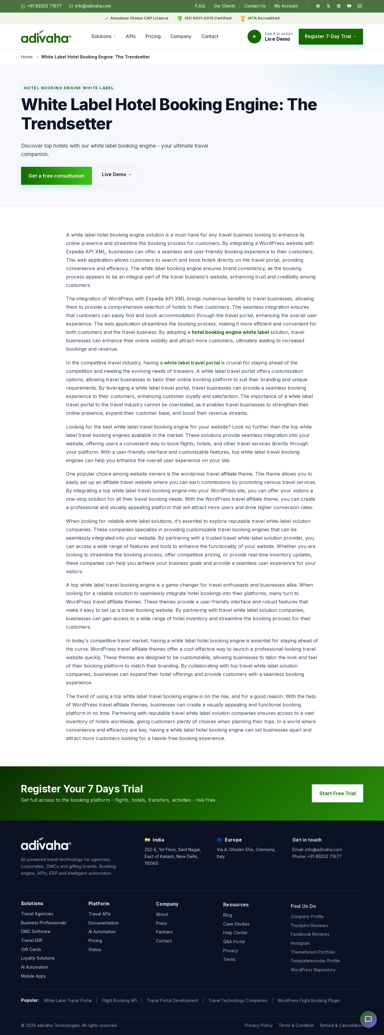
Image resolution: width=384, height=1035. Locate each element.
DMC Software (35, 937)
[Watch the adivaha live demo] (270, 36)
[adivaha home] (46, 36)
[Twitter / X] (328, 6)
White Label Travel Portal (68, 1000)
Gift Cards (31, 955)
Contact (209, 36)
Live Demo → (117, 174)
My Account (286, 6)
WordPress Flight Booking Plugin (309, 1000)
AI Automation (34, 973)
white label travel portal (192, 363)
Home (27, 56)
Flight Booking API (119, 1000)
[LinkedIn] (338, 6)
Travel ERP (32, 946)
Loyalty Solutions (38, 964)
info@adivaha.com (90, 6)
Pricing (153, 36)
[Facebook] (318, 6)
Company (180, 36)
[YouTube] (349, 6)
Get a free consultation (56, 176)
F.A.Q (200, 6)
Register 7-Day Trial (331, 36)
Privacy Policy (259, 1025)
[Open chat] (368, 1019)
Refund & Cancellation (341, 1025)
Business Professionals (43, 928)
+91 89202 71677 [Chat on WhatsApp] (41, 6)
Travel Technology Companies (237, 1000)
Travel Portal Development (172, 1000)
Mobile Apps (33, 982)
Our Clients (224, 6)
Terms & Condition (296, 1025)
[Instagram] (359, 6)
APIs (131, 36)
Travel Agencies (37, 920)
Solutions (103, 36)
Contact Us (255, 6)
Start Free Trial (344, 793)
